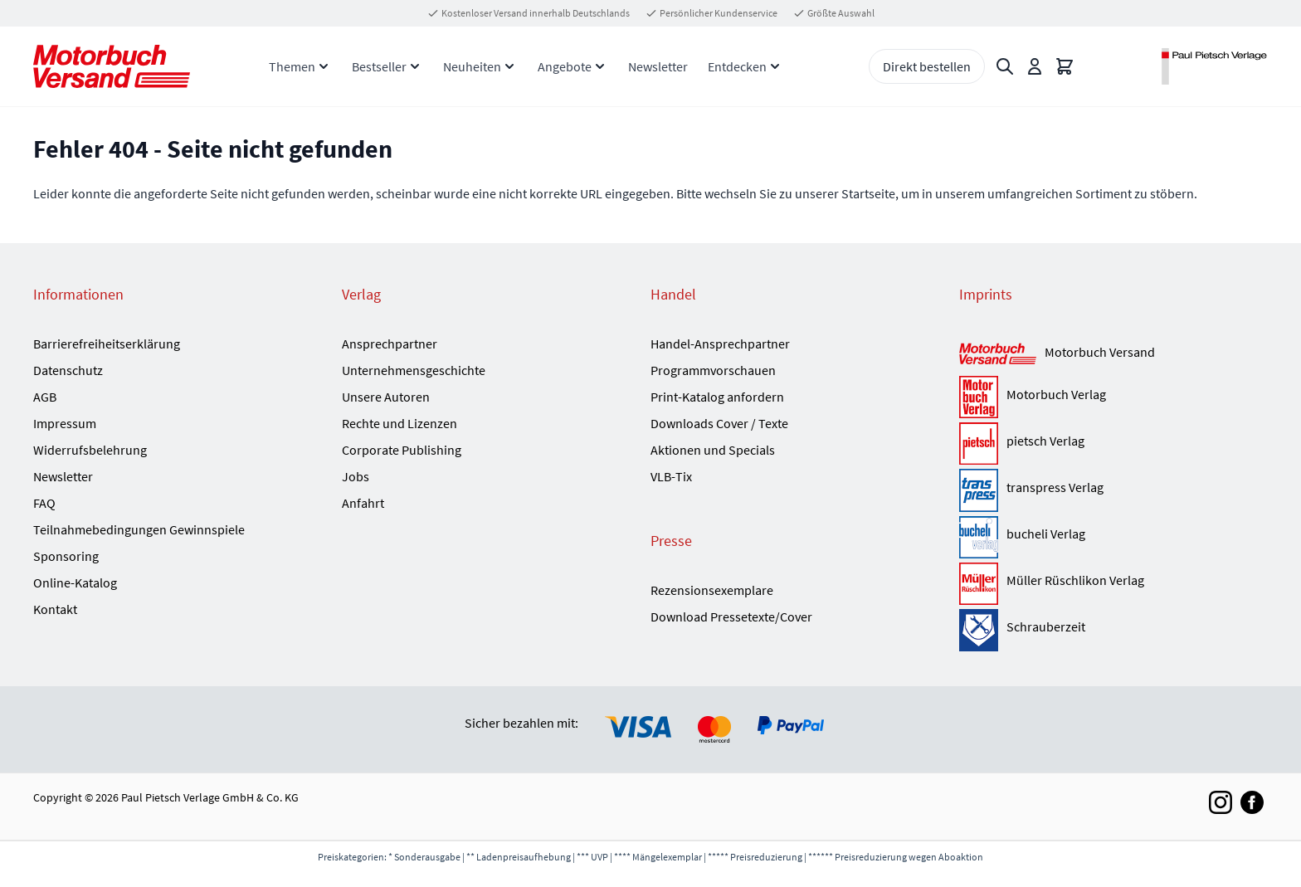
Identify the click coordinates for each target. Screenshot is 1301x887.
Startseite (868, 193)
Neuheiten (472, 66)
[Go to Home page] (111, 66)
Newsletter (658, 66)
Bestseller (379, 66)
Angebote (565, 66)
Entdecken (737, 66)
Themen (292, 66)
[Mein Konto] (1035, 66)
